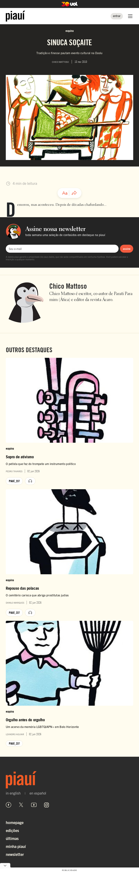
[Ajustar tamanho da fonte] (64, 193)
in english (13, 793)
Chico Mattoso (68, 286)
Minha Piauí (16, 846)
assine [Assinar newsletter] (126, 248)
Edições (12, 830)
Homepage (15, 822)
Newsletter (15, 854)
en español (38, 793)
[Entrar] (117, 16)
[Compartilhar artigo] (74, 193)
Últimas (12, 838)
